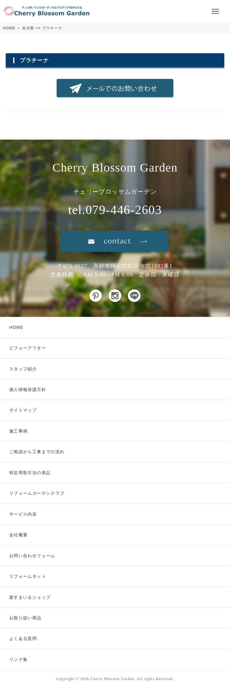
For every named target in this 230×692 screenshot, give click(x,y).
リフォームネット (27, 576)
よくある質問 (23, 638)
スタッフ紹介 (23, 368)
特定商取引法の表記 (30, 472)
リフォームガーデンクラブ (37, 493)
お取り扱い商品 (25, 617)
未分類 (28, 28)
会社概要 (18, 534)
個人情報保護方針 (27, 389)
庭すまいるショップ (30, 597)
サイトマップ (23, 410)
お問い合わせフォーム (32, 555)
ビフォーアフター (27, 348)
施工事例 (18, 431)
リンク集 (18, 659)
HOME (9, 28)
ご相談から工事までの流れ (37, 451)
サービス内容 (23, 514)
